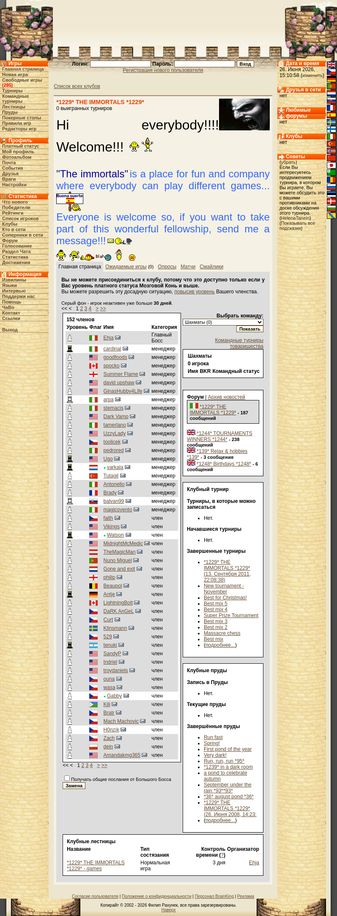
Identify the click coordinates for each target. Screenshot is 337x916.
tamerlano (115, 425)
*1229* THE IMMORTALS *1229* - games (96, 866)
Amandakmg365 (122, 755)
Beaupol (113, 586)
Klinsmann (115, 628)
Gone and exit (119, 569)
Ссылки (11, 318)
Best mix (213, 639)
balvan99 (114, 501)
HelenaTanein (295, 218)
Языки (9, 285)
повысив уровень (194, 292)
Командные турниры (15, 99)
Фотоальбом (16, 157)
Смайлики (211, 267)
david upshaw (119, 383)
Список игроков (20, 218)
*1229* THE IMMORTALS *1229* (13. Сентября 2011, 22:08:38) (227, 571)
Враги (9, 179)
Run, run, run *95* (224, 761)
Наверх (169, 910)
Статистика (15, 256)
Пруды (10, 112)
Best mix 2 (215, 627)
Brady (110, 493)
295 (7, 85)
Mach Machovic (121, 721)
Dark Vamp (116, 416)
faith (108, 518)
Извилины (14, 279)
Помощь (11, 301)
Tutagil (111, 476)
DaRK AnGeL (119, 611)
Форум (10, 240)
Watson (115, 535)
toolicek (112, 442)
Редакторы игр (19, 128)
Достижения (16, 262)
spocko (112, 366)
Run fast (213, 737)
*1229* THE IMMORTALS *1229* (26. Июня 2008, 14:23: (230, 808)
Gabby (114, 696)
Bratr (109, 713)
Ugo (108, 459)
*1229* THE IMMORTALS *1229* (213, 410)
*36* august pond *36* (229, 797)
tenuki (110, 645)
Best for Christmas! (225, 598)
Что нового (15, 201)
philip (109, 577)
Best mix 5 (215, 604)
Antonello (114, 484)
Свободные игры (22, 80)
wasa (109, 687)
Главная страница (23, 69)
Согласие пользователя (95, 896)
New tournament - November (224, 589)
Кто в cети (14, 229)
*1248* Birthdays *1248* (224, 464)
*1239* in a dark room (228, 767)
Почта (9, 162)
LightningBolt (118, 603)
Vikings (112, 527)
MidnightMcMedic (123, 543)
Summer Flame (121, 374)
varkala (115, 467)
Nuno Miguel (118, 560)
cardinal (112, 349)
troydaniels (116, 670)
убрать (288, 162)
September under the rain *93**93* (228, 788)
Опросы (167, 267)
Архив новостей (226, 397)
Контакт (11, 312)
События (12, 168)
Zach (109, 738)
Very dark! (215, 755)
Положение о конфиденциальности (156, 896)
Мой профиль (18, 151)
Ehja (109, 338)
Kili (107, 704)
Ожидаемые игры (126, 267)
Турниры (12, 90)
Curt (108, 620)
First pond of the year (228, 749)
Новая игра (15, 74)
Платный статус (20, 146)
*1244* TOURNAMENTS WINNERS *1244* (219, 436)
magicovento (118, 510)
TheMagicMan (120, 552)
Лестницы (13, 106)
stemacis (113, 408)
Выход (10, 329)
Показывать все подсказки (297, 226)
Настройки (14, 184)
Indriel (111, 662)
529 (108, 637)
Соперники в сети (22, 234)
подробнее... (220, 645)
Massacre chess (222, 633)
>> (103, 309)
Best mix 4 (215, 610)
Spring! (212, 743)
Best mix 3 (215, 621)
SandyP (112, 654)
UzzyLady (115, 433)
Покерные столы (21, 117)
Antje (109, 594)
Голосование (17, 245)
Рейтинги (12, 212)
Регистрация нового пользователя (163, 70)
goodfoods (115, 357)
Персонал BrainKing (214, 896)
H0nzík (111, 730)
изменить (312, 75)
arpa (109, 400)
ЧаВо (8, 307)
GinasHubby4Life (123, 391)
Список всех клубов (77, 86)
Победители (16, 207)
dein (108, 747)
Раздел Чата (16, 251)
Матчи (188, 267)
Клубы (9, 223)
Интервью (14, 290)
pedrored (114, 450)
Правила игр (16, 123)
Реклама (245, 896)
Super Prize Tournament (231, 615)
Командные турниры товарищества (239, 343)
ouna (109, 679)
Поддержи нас (18, 296)
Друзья (10, 173)
